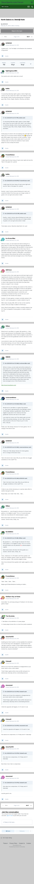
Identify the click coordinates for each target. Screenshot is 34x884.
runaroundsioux (11, 397)
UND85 (8, 357)
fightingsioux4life (11, 71)
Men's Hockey (15, 25)
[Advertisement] (17, 13)
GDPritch (9, 270)
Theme (5, 843)
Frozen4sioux (10, 155)
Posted (12, 45)
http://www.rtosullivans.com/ (8, 385)
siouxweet (9, 685)
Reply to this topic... (9, 822)
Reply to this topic (17, 31)
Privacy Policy (13, 843)
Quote (6, 56)
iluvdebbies (9, 532)
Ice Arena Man (10, 238)
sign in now (10, 815)
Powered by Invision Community (17, 846)
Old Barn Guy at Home (13, 596)
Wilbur (8, 326)
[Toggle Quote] (3, 117)
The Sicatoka (10, 616)
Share (8, 831)
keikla (7, 88)
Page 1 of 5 (17, 36)
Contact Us (22, 843)
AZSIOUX (5, 24)
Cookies (28, 843)
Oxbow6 (8, 661)
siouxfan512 (10, 636)
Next (28, 36)
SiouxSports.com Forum (12, 2)
